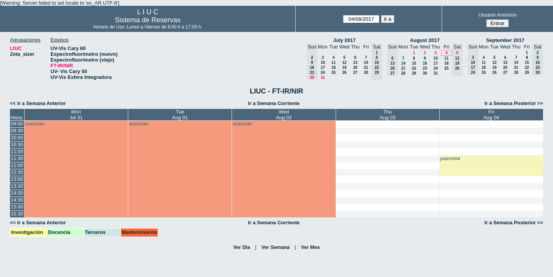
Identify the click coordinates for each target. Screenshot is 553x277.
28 (366, 72)
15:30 (17, 214)
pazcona (450, 158)
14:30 (17, 200)
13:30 (17, 186)
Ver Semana (276, 247)
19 (344, 67)
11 (333, 62)
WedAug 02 (283, 114)
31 (323, 77)
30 (425, 73)
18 (333, 67)
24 (323, 72)
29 (414, 73)
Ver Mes (310, 247)
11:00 (17, 151)
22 (414, 68)
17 (323, 67)
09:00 (17, 124)
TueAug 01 (180, 114)
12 (344, 62)
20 (355, 67)
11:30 (17, 158)
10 (323, 62)
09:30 (17, 130)
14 (366, 62)
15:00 (17, 207)
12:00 (17, 165)
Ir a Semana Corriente (274, 103)
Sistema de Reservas (147, 20)
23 (425, 68)
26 (344, 72)
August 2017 (425, 40)
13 (355, 62)
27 (355, 72)
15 (414, 63)
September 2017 (505, 40)
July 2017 (344, 40)
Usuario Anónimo (497, 15)
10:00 (17, 137)
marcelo (35, 124)
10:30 (17, 144)
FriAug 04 (491, 114)
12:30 (17, 172)
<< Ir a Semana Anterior (38, 103)
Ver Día (241, 247)
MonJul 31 (76, 114)
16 (425, 63)
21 (366, 67)
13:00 (17, 179)
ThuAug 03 (388, 114)
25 (333, 72)
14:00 (17, 193)
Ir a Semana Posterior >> (514, 103)
